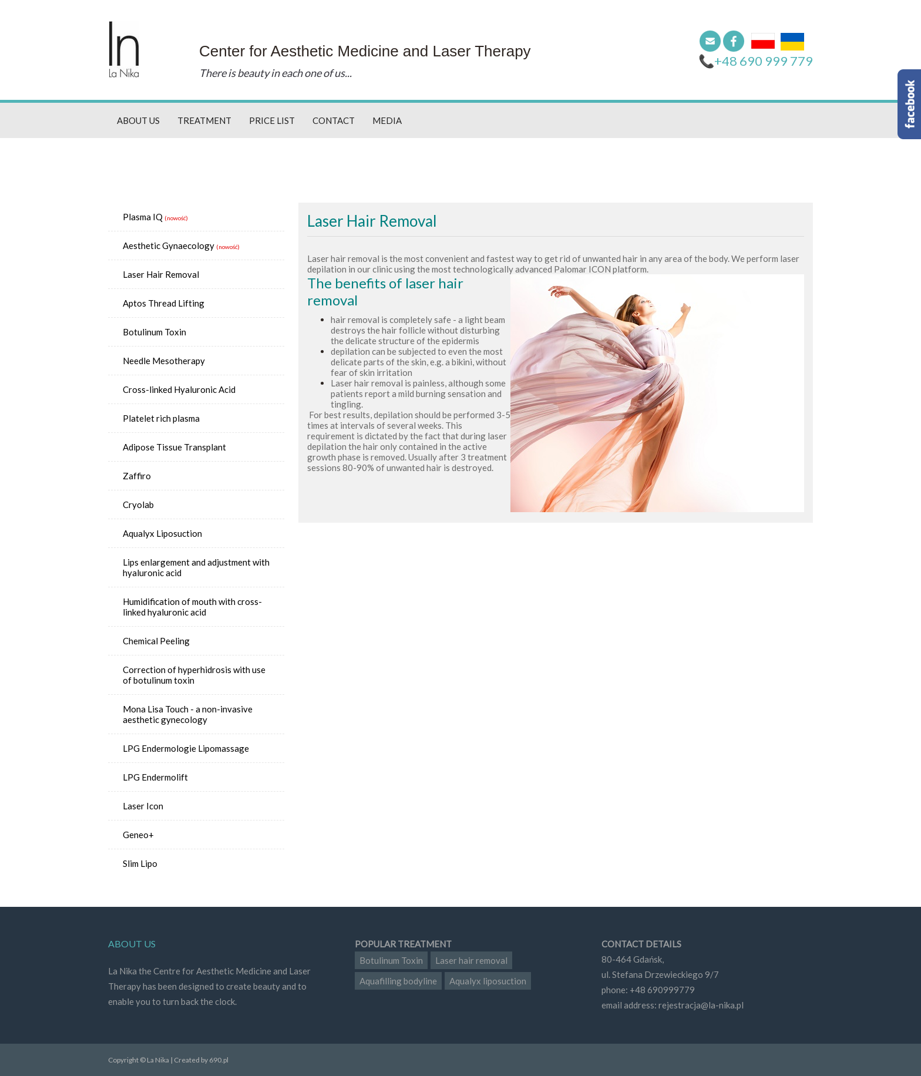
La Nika (124, 50)
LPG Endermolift (155, 777)
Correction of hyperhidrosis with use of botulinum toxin (194, 674)
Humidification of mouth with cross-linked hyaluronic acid (192, 606)
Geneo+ (138, 834)
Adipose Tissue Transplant (174, 447)
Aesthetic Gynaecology (168, 245)
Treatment (204, 120)
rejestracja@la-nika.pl (701, 1005)
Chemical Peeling (156, 640)
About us (138, 120)
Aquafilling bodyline (398, 981)
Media (387, 120)
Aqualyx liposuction (487, 981)
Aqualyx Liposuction (162, 533)
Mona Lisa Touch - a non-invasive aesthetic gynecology (188, 714)
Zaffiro (137, 475)
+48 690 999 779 (763, 61)
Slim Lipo (140, 863)
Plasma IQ (143, 216)
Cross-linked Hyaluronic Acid (179, 389)
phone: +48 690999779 (648, 989)
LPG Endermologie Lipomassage (186, 748)
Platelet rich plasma (161, 418)
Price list (272, 120)
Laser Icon (143, 806)
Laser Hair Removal (161, 274)
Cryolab (138, 504)
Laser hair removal (471, 960)
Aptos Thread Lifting (163, 303)
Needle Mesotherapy (164, 360)
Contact (333, 120)
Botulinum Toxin (154, 332)
